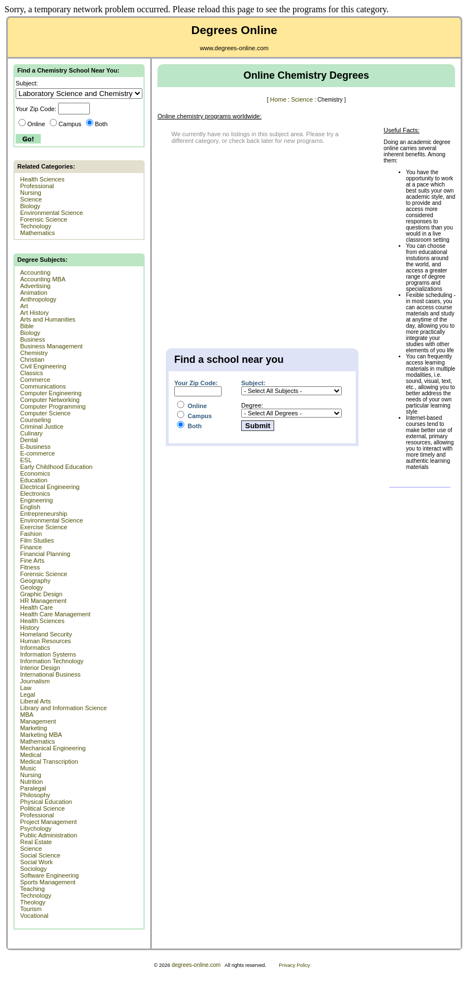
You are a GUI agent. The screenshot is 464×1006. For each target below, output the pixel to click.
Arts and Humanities (47, 319)
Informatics (35, 647)
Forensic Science (43, 219)
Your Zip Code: (196, 383)
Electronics (35, 493)
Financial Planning (45, 553)
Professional (37, 186)
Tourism (31, 909)
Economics (35, 473)
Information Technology (52, 661)
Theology (32, 902)
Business (32, 339)
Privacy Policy (294, 965)
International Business (50, 674)
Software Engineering (49, 875)
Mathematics (37, 232)
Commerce (35, 379)
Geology (31, 587)
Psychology (35, 828)
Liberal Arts (35, 701)
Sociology (33, 868)
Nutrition (31, 781)
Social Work (36, 862)
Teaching (32, 888)
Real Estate (36, 842)
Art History (34, 312)
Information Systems (48, 654)
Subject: (253, 383)
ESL (26, 460)
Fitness (30, 567)
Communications (43, 386)
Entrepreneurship (43, 513)
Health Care (36, 607)
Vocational (34, 915)
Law (25, 687)
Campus (66, 124)
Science (31, 199)
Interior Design (40, 667)
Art (24, 306)
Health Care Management (55, 614)
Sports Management (47, 882)
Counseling (35, 419)
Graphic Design (41, 594)
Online (31, 124)
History (29, 627)
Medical (30, 754)
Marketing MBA (41, 734)
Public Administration (48, 835)
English (30, 507)
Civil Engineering (43, 366)
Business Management (51, 346)
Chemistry (34, 352)
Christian (32, 359)
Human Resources (45, 641)
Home (278, 99)
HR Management (43, 600)
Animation (33, 292)
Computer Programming (52, 406)
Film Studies (37, 540)
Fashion (31, 533)
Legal (27, 694)
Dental (29, 440)
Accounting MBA (42, 279)
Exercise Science (43, 527)
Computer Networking (49, 399)
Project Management (48, 821)
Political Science (42, 808)
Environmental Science (51, 212)
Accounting (35, 272)
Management (38, 721)
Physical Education (46, 801)
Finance (31, 547)
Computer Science (45, 413)
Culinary (31, 433)
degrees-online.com (196, 965)
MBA (27, 714)
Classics (31, 373)
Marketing (33, 728)
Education (33, 480)
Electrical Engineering (49, 486)
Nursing (30, 192)
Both (97, 124)
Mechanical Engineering (52, 748)
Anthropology (38, 299)
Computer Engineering (51, 393)
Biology (30, 206)
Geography (35, 580)
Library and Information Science (63, 708)
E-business (35, 446)
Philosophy (35, 795)
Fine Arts (32, 560)
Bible (27, 326)
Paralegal (33, 788)
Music (28, 768)
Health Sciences (42, 179)
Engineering (36, 500)
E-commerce (37, 453)
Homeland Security (46, 634)
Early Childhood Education (56, 466)
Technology (35, 226)
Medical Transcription (49, 761)
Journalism (35, 681)
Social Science (40, 855)
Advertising (35, 285)
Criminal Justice (42, 426)
